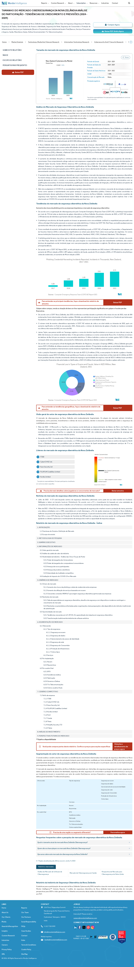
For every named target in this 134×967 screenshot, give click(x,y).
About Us (5, 912)
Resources (94, 3)
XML (3, 954)
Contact (115, 3)
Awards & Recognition (10, 926)
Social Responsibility (28, 922)
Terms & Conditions (28, 945)
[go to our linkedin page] (75, 928)
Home (4, 908)
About (70, 3)
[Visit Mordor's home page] (14, 3)
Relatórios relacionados (46, 867)
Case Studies (26, 931)
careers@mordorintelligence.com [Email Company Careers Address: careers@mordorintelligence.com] (85, 918)
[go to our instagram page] (92, 928)
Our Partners (26, 917)
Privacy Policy (7, 949)
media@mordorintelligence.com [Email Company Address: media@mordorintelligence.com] (55, 940)
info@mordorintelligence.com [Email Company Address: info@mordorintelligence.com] (54, 932)
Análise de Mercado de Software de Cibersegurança (50, 873)
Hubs (23, 940)
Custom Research (58, 3)
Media (4, 922)
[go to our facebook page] (79, 928)
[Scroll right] (131, 42)
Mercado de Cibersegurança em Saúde (83, 873)
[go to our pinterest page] (88, 928)
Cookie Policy (26, 949)
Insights (5, 931)
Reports (44, 3)
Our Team (25, 912)
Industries (105, 3)
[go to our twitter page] (84, 928)
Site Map (24, 954)
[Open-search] (129, 3)
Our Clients (6, 917)
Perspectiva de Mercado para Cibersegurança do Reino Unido (113, 873)
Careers (5, 945)
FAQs (23, 926)
